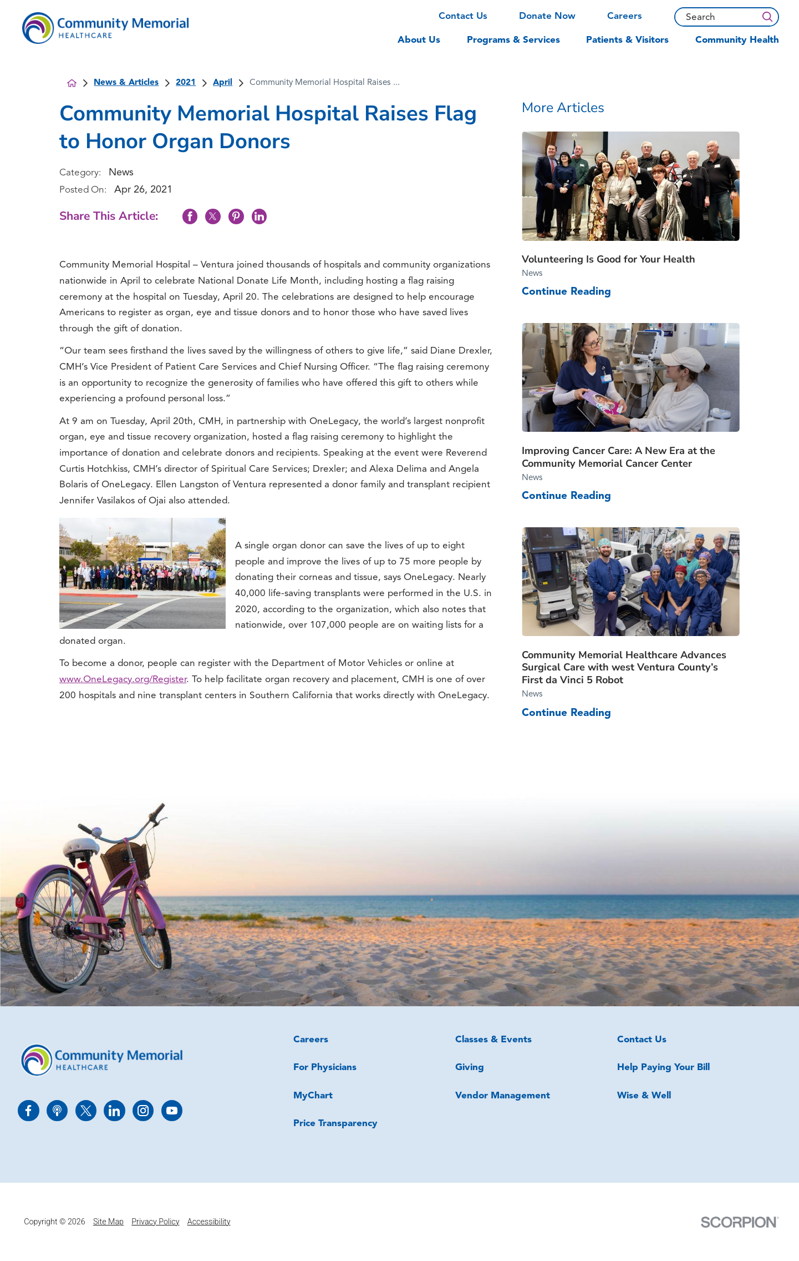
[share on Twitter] (212, 216)
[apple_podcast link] (57, 1110)
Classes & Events (493, 1040)
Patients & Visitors (627, 40)
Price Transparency (335, 1123)
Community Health (737, 40)
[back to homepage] (72, 83)
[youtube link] (171, 1110)
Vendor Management (502, 1096)
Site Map (108, 1221)
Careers (624, 16)
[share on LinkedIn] (259, 216)
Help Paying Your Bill (663, 1067)
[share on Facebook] (189, 216)
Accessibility (209, 1221)
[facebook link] (28, 1110)
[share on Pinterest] (235, 216)
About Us (419, 40)
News (121, 173)
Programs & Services (513, 40)
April (222, 83)
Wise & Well (644, 1096)
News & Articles (126, 83)
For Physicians (325, 1067)
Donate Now (547, 16)
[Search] (767, 17)
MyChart (313, 1096)
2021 (186, 83)
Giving (469, 1067)
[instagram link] (143, 1110)
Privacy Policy (155, 1221)
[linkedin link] (114, 1110)
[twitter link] (85, 1110)
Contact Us (463, 16)
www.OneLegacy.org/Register (122, 679)
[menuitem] (426, 45)
